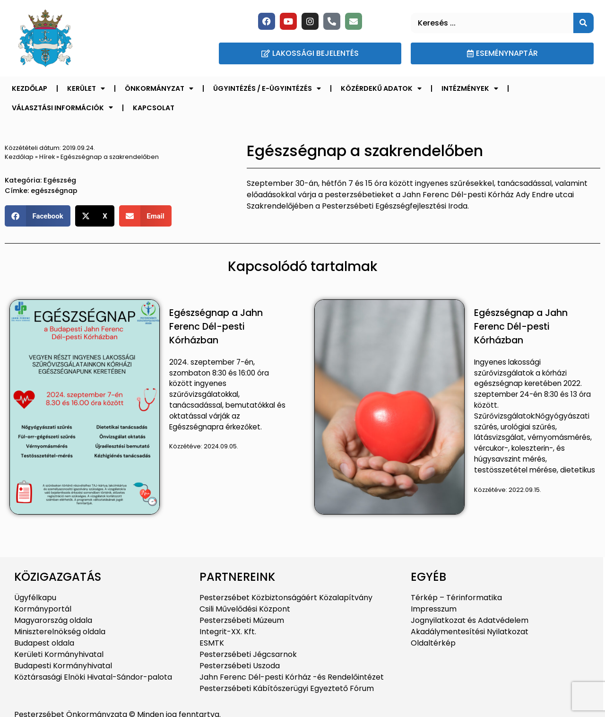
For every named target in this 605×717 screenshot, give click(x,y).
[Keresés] (583, 23)
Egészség (59, 180)
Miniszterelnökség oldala (59, 631)
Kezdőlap (29, 88)
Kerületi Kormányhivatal (59, 654)
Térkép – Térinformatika (456, 597)
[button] (37, 216)
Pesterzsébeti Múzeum (241, 620)
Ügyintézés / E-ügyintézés (267, 88)
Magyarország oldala (53, 620)
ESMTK (211, 643)
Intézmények (469, 88)
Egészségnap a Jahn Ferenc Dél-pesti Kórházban (216, 326)
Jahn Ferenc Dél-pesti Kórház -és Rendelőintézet (291, 677)
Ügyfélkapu (35, 597)
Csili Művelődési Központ (244, 608)
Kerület (86, 88)
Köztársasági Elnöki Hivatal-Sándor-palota (93, 677)
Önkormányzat (159, 88)
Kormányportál (42, 608)
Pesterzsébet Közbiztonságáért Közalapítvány (285, 597)
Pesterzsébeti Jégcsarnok (248, 654)
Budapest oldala (44, 643)
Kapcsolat (153, 108)
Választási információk (62, 107)
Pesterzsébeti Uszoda (239, 665)
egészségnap (54, 190)
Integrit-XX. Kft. (227, 631)
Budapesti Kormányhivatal (63, 665)
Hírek (47, 157)
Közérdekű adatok (381, 88)
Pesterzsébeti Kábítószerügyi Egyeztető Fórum (286, 688)
